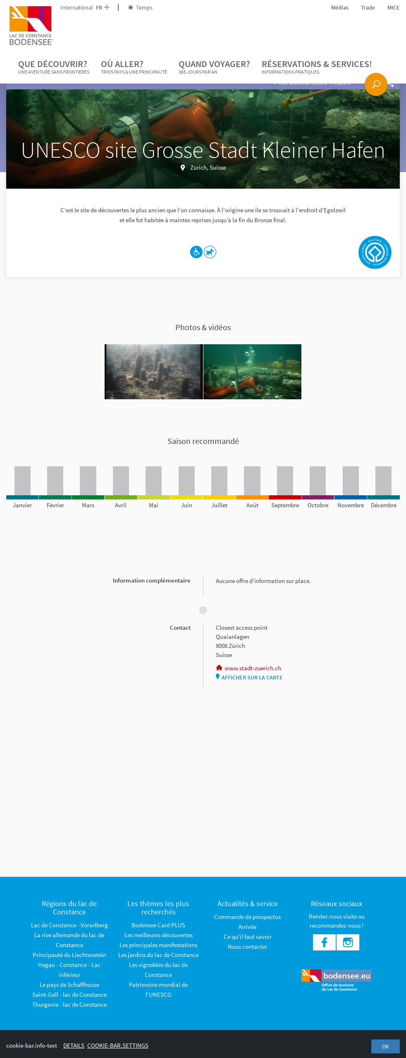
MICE (393, 7)
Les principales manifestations (158, 945)
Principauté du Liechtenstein (69, 955)
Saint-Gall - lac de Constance (69, 994)
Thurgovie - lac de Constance (69, 1004)
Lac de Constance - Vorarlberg (69, 925)
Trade (368, 7)
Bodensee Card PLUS (158, 925)
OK (385, 1046)
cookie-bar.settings (117, 1045)
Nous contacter (247, 946)
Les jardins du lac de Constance (158, 955)
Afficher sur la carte (249, 677)
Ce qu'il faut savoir (248, 936)
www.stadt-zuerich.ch (248, 668)
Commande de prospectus (247, 917)
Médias (340, 7)
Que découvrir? (53, 67)
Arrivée (247, 927)
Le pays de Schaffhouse (69, 984)
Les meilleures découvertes (158, 935)
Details (73, 1045)
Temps (140, 7)
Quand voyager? (214, 67)
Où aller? (134, 67)
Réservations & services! (317, 67)
